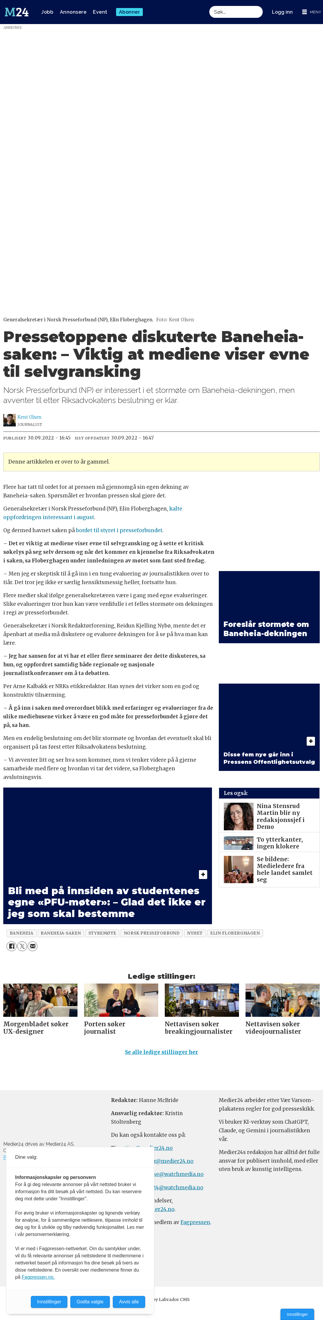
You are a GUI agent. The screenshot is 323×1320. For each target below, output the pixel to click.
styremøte (102, 933)
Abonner (129, 12)
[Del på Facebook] (11, 946)
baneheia (21, 933)
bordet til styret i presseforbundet (119, 530)
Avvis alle (129, 1301)
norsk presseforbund (152, 933)
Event (100, 12)
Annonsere (73, 12)
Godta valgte (90, 1301)
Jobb (47, 12)
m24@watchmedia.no (174, 1187)
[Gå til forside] (16, 12)
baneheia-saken (61, 933)
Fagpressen (195, 1222)
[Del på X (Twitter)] (22, 946)
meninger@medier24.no (162, 1161)
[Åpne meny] (311, 12)
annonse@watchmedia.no (170, 1174)
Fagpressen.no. (38, 1277)
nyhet (195, 933)
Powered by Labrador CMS (161, 1299)
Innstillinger (297, 1314)
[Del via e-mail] (32, 946)
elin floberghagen (235, 933)
